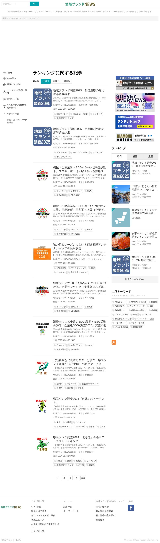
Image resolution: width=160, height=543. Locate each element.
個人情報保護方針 (104, 511)
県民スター (90, 375)
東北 (80, 375)
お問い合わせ (102, 506)
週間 (135, 156)
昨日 (119, 156)
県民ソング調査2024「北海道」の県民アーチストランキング (78, 439)
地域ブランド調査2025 (88, 105)
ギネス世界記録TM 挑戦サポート (46, 525)
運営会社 (100, 519)
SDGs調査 (89, 182)
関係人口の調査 (39, 511)
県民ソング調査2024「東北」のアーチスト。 (78, 400)
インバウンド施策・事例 (43, 515)
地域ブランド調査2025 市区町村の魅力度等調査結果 (78, 130)
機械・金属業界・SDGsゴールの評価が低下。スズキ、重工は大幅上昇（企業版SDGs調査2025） (79, 169)
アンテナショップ (95, 259)
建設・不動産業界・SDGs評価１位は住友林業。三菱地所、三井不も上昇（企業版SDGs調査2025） (79, 208)
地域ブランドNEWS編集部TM (65, 259)
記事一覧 (67, 506)
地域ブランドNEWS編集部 (64, 105)
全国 (80, 182)
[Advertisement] (80, 46)
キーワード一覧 (71, 511)
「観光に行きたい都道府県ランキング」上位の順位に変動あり (144, 188)
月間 (150, 156)
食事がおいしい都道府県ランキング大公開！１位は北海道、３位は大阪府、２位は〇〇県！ (144, 235)
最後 (83, 478)
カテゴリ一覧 (37, 531)
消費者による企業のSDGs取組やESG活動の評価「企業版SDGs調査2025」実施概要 (79, 323)
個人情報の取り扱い (105, 515)
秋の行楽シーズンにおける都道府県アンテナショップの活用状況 (80, 246)
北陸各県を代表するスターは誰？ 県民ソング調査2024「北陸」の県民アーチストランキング (80, 362)
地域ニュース (37, 519)
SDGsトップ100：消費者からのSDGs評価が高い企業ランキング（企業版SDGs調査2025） (80, 285)
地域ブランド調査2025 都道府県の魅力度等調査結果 (78, 92)
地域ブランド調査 (139, 171)
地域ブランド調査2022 (141, 197)
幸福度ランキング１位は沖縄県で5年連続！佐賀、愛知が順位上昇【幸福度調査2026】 (144, 212)
